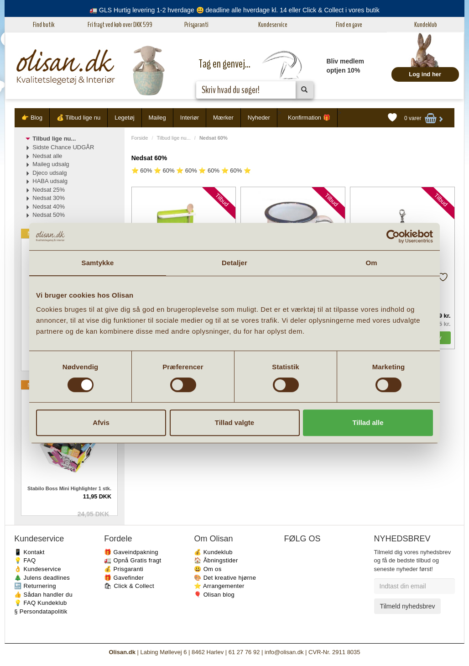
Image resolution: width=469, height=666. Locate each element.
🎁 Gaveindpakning (131, 552)
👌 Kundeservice (37, 569)
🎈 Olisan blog (214, 594)
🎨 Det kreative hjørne (225, 577)
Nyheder (259, 117)
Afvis (101, 422)
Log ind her (425, 74)
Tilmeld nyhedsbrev (407, 606)
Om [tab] (371, 263)
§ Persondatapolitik (40, 611)
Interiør (189, 117)
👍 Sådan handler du (43, 594)
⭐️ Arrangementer (219, 585)
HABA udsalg (50, 181)
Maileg (157, 117)
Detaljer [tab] (234, 263)
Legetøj (124, 117)
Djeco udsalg (49, 172)
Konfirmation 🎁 (309, 117)
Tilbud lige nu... (174, 138)
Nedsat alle (47, 155)
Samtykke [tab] (98, 263)
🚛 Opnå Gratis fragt (132, 560)
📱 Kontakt (29, 552)
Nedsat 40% (48, 206)
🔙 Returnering (35, 585)
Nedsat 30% (48, 197)
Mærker (223, 117)
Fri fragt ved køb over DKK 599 (120, 25)
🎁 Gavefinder (124, 577)
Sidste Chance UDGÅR (63, 147)
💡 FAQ (25, 560)
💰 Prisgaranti (123, 569)
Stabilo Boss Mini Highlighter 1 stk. (69, 488)
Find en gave (349, 25)
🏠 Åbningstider (216, 560)
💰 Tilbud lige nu (78, 117)
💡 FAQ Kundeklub (40, 602)
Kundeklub (425, 25)
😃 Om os (207, 569)
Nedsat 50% (48, 214)
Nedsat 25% (48, 189)
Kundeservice (272, 25)
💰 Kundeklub (213, 552)
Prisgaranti (196, 25)
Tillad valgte (234, 422)
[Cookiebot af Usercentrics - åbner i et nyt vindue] (393, 236)
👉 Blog (31, 117)
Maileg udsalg (50, 164)
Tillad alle (367, 422)
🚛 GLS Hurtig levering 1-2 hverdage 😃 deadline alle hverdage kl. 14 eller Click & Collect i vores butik (234, 10)
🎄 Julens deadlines (42, 577)
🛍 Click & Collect (129, 585)
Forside (139, 138)
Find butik (43, 25)
